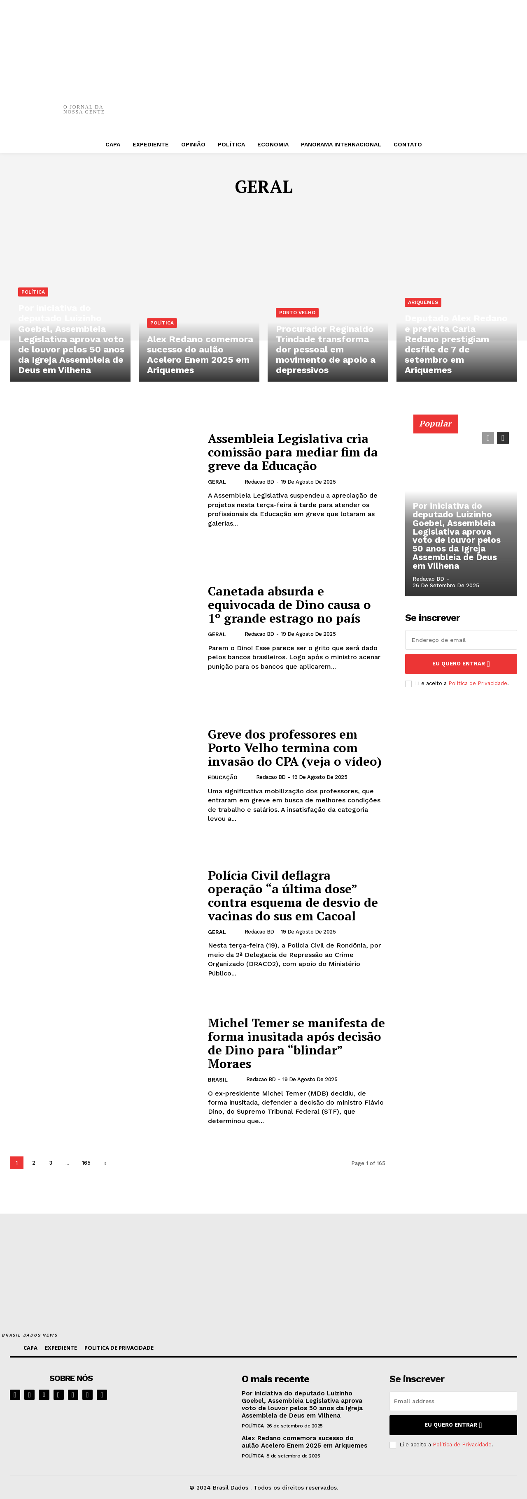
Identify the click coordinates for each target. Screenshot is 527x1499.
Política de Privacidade (477, 683)
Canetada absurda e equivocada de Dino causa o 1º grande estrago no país (290, 604)
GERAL (217, 482)
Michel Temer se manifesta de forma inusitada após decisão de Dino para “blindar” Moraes (288, 1043)
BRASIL (218, 1080)
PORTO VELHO (297, 314)
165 (86, 1163)
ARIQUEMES (423, 305)
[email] (461, 640)
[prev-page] (488, 438)
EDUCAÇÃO (223, 778)
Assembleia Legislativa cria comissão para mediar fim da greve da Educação (294, 452)
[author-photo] (237, 481)
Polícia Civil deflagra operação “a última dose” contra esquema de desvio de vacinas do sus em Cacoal (293, 895)
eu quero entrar (461, 664)
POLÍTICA (33, 295)
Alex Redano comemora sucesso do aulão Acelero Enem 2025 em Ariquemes (304, 1441)
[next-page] (105, 1162)
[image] (187, 1394)
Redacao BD (259, 482)
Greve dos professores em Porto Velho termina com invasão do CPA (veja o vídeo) (295, 747)
